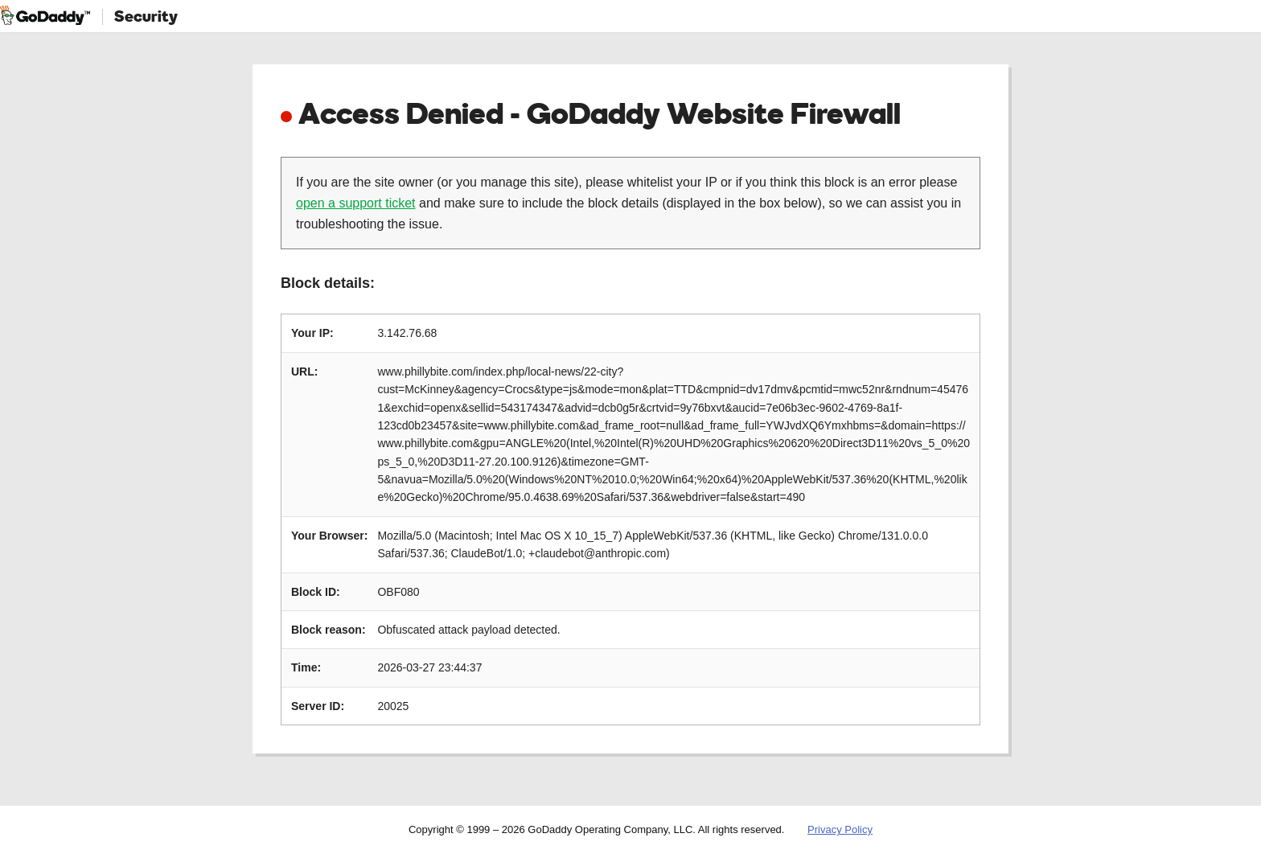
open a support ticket (356, 203)
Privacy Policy (840, 829)
